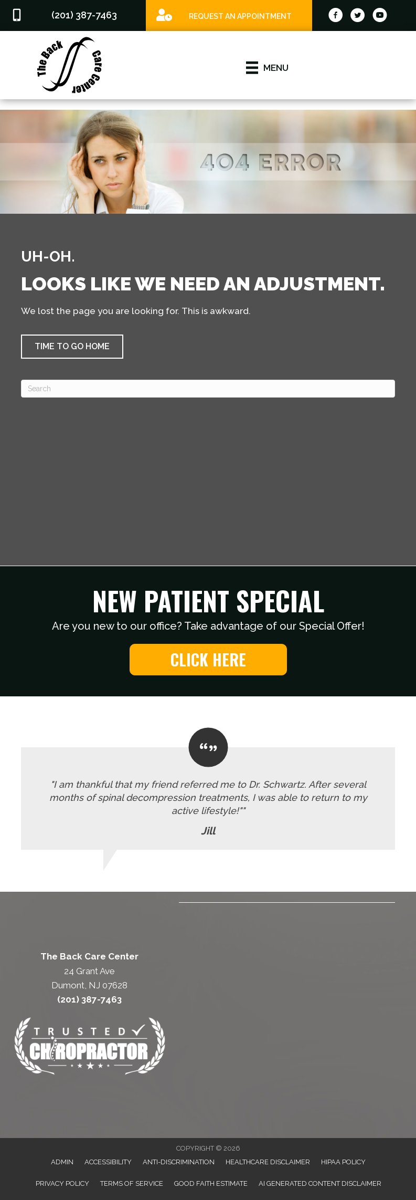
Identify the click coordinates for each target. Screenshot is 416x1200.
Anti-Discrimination (179, 1162)
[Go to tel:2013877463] (72, 15)
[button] (72, 347)
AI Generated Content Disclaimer (320, 1183)
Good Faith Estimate (211, 1183)
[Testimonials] (208, 789)
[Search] (208, 389)
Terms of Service (131, 1183)
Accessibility (108, 1162)
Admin (62, 1162)
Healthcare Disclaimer (268, 1162)
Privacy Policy (62, 1183)
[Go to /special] (229, 15)
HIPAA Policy (343, 1162)
